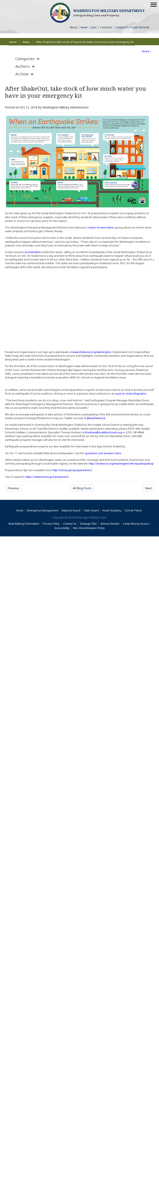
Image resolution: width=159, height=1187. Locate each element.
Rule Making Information (24, 523)
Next (149, 488)
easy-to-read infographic (130, 393)
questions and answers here (103, 453)
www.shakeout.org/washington (91, 352)
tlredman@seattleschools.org (103, 432)
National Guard (72, 510)
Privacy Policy (52, 523)
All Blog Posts (83, 488)
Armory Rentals (110, 523)
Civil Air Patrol (134, 510)
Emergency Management (43, 510)
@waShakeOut (96, 418)
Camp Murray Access (137, 523)
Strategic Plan (89, 523)
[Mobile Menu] (153, 4)
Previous (14, 488)
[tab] (25, 59)
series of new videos (101, 227)
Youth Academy (112, 510)
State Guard (92, 510)
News (85, 27)
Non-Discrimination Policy (89, 528)
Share (146, 51)
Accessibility (62, 528)
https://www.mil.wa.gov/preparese (47, 477)
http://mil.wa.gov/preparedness (72, 470)
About (74, 27)
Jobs (95, 27)
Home (13, 42)
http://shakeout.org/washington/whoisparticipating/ (121, 463)
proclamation (33, 252)
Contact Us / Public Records (133, 27)
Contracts (107, 27)
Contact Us (70, 523)
